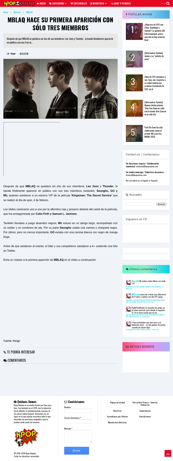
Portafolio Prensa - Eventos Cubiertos (144, 403)
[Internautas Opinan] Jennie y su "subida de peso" (154, 56)
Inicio (41, 3)
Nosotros (98, 3)
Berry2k (135, 281)
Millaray (135, 294)
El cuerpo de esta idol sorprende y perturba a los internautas (143, 286)
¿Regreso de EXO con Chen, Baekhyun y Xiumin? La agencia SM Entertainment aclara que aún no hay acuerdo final (154, 32)
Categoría (57, 3)
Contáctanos (145, 416)
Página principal (117, 402)
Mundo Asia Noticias (117, 422)
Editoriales (79, 3)
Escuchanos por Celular (117, 416)
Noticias (17, 12)
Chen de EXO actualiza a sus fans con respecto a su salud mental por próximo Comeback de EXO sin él (155, 83)
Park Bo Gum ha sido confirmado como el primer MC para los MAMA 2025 (153, 131)
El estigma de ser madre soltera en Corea (138, 329)
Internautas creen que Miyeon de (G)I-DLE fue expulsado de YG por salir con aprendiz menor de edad (145, 301)
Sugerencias (145, 410)
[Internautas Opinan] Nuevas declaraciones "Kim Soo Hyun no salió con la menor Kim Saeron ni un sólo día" (155, 108)
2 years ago (149, 302)
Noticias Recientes (140, 347)
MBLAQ (29, 12)
